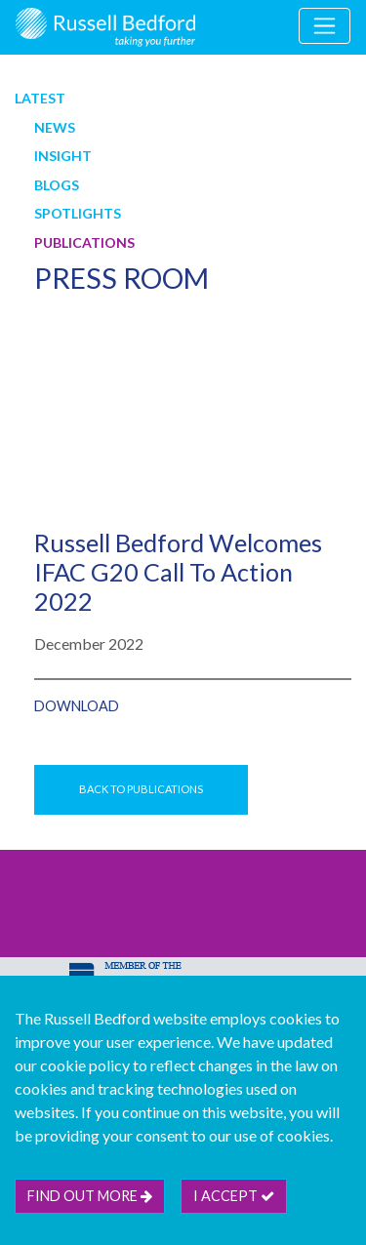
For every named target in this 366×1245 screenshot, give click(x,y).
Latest (40, 98)
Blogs (56, 185)
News (54, 127)
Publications (84, 242)
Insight (63, 155)
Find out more (89, 1195)
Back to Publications (141, 789)
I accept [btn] (233, 1195)
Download (76, 706)
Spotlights (77, 213)
